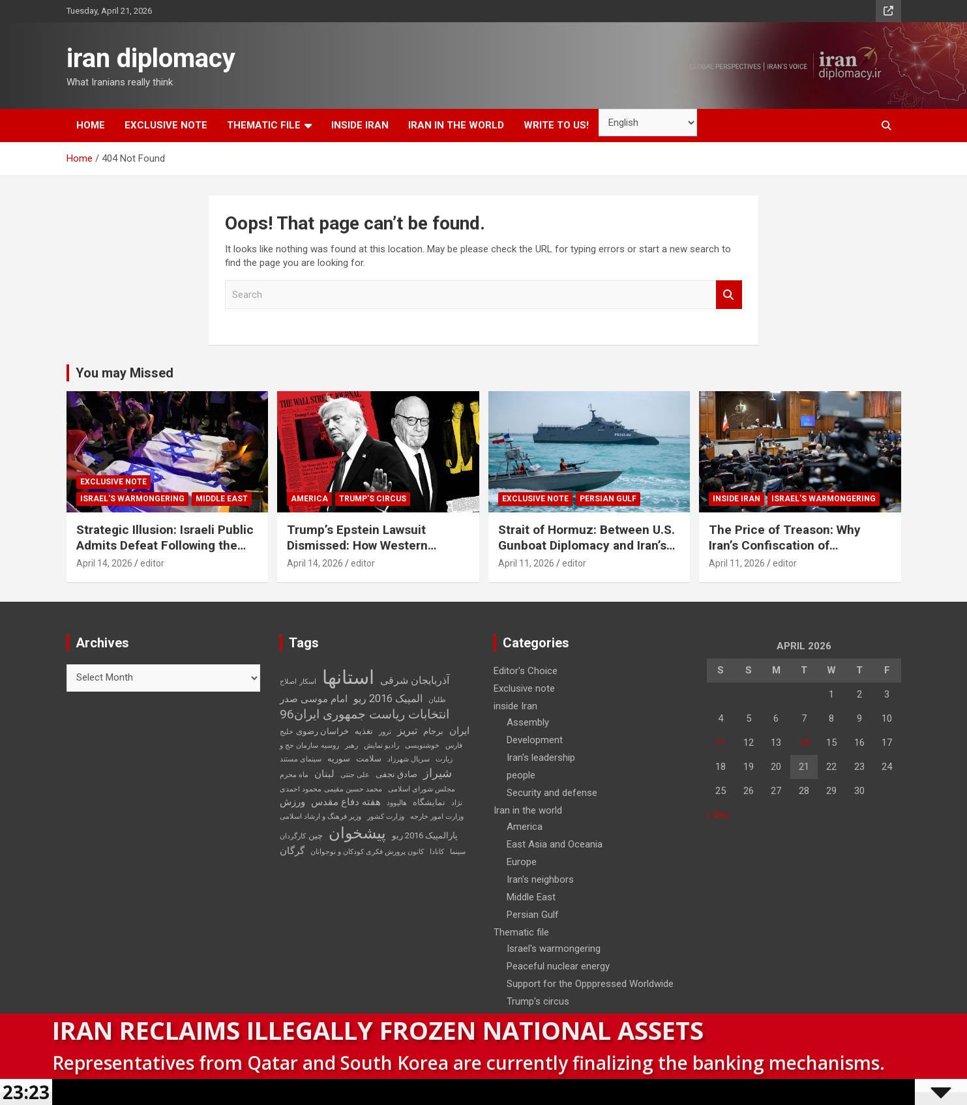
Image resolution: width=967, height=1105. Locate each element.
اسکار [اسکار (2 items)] (307, 681)
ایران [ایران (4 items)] (459, 731)
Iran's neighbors (540, 879)
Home (90, 125)
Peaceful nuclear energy (558, 966)
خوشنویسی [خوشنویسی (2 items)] (422, 745)
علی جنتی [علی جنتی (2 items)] (355, 775)
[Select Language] (648, 122)
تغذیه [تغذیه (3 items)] (364, 731)
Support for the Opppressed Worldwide (590, 984)
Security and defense (552, 793)
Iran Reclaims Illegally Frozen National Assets (378, 1030)
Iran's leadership (541, 757)
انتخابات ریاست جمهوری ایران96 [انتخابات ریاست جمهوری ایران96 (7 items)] (364, 714)
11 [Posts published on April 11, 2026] (720, 742)
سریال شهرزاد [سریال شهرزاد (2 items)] (408, 759)
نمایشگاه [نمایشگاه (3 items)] (429, 802)
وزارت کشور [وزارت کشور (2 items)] (385, 816)
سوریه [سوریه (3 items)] (338, 758)
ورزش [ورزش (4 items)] (292, 802)
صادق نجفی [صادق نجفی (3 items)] (396, 774)
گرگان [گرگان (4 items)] (292, 851)
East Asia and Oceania (555, 844)
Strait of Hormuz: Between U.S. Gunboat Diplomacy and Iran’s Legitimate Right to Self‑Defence (586, 553)
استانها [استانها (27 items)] (348, 677)
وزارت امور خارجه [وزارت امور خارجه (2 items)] (437, 816)
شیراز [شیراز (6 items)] (437, 773)
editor (152, 563)
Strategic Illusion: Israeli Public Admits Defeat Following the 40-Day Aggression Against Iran (165, 545)
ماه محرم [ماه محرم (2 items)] (294, 775)
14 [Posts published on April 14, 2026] (804, 742)
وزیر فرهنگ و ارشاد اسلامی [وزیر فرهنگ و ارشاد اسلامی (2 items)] (320, 816)
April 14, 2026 (104, 563)
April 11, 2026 (526, 563)
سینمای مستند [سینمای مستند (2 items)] (300, 759)
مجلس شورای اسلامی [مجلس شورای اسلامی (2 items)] (421, 789)
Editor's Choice (526, 671)
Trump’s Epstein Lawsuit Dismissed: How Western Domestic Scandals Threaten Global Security (370, 553)
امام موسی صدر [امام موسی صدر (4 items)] (314, 699)
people (521, 775)
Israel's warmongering (132, 498)
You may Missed (124, 373)
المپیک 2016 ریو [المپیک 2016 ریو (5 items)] (388, 698)
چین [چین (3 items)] (315, 835)
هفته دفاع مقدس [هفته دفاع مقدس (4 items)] (346, 802)
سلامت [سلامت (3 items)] (368, 758)
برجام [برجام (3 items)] (433, 731)
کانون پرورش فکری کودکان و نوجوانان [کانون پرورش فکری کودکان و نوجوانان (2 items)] (367, 851)
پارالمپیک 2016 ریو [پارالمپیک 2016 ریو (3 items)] (425, 835)
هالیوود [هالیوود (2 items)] (397, 803)
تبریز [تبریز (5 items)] (407, 730)
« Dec (718, 815)
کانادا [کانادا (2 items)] (437, 851)
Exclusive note (166, 125)
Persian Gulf (608, 498)
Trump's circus (372, 498)
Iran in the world (456, 125)
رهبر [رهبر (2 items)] (351, 745)
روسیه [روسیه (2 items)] (330, 745)
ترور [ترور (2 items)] (385, 732)
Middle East (222, 498)
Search (729, 295)
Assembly (528, 722)
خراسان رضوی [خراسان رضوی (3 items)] (322, 731)
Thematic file (264, 125)
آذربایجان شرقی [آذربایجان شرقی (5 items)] (414, 680)
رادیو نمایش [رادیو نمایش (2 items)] (381, 745)
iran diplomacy (151, 58)
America (309, 498)
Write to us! (556, 125)
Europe (522, 862)
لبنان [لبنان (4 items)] (324, 774)
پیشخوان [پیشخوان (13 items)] (357, 833)
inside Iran (360, 125)
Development (535, 740)
